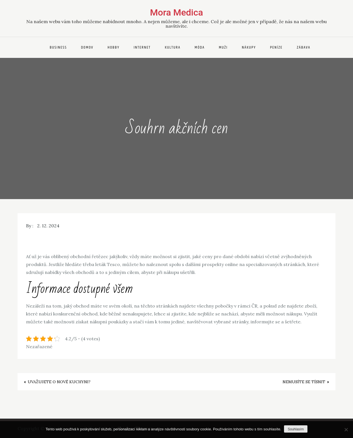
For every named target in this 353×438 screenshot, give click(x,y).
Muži (223, 47)
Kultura (172, 47)
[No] (346, 429)
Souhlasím (296, 429)
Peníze (276, 47)
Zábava (303, 47)
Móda (200, 47)
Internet (142, 47)
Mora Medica (176, 12)
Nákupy (249, 47)
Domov (87, 47)
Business (58, 47)
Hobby (113, 47)
